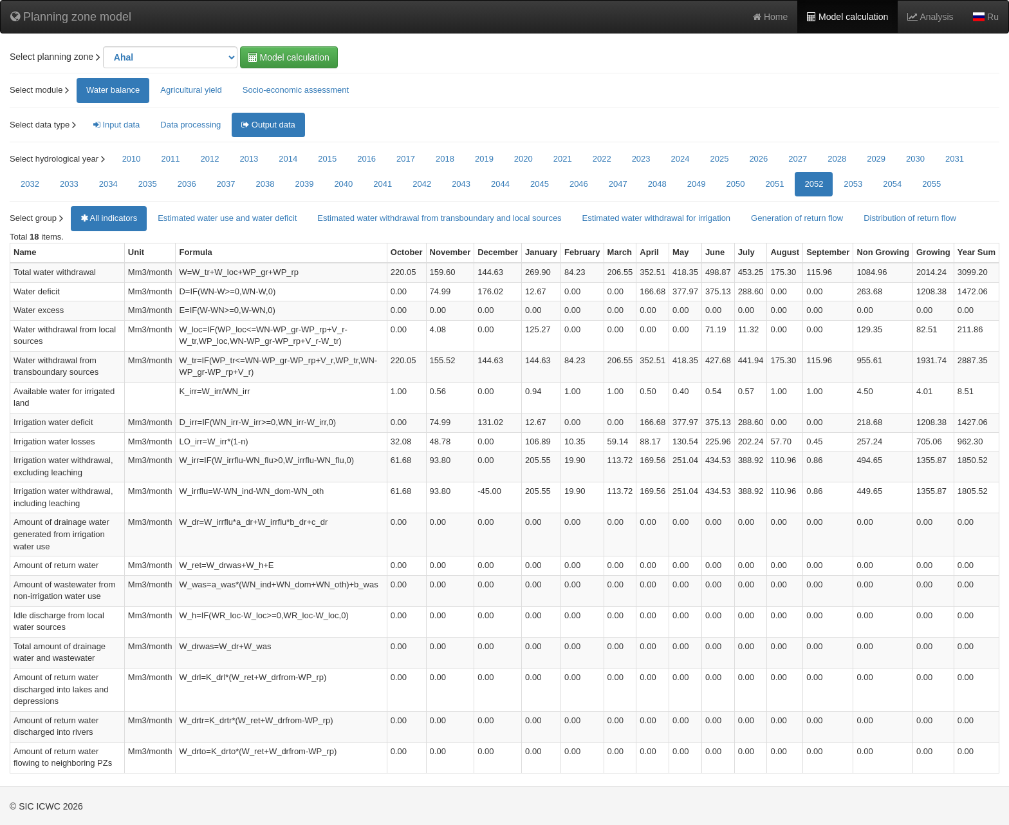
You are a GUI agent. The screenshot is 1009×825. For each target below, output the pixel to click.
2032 (30, 184)
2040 (343, 184)
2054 (892, 184)
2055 (931, 184)
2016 (366, 159)
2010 (131, 159)
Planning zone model (70, 16)
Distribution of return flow (910, 218)
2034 (108, 184)
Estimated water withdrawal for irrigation (656, 218)
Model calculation (847, 17)
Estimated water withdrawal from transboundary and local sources (439, 218)
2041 (382, 184)
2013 (248, 159)
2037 (226, 184)
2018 (445, 159)
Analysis (930, 17)
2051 (775, 184)
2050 (736, 184)
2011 (171, 159)
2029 (876, 159)
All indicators (109, 218)
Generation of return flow (797, 218)
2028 (837, 159)
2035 (147, 184)
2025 (719, 159)
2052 (813, 184)
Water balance (113, 90)
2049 (696, 184)
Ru (986, 17)
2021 (562, 159)
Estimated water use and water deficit (227, 218)
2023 (641, 159)
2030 (915, 159)
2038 (265, 184)
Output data (268, 124)
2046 (578, 184)
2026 (758, 159)
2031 (954, 159)
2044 (500, 184)
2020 (523, 159)
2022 (602, 159)
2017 (405, 159)
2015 (327, 159)
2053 (853, 184)
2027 (797, 159)
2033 (69, 184)
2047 (618, 184)
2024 (680, 159)
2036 (187, 184)
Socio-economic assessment (296, 90)
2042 (421, 184)
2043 (461, 184)
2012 (209, 159)
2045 (539, 184)
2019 (484, 159)
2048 (657, 184)
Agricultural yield (190, 90)
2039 (304, 184)
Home (770, 17)
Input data (116, 124)
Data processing (190, 124)
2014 (288, 159)
